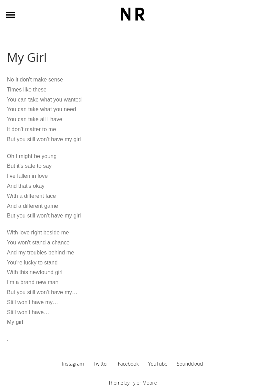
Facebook (128, 363)
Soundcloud (190, 363)
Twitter (101, 363)
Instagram (73, 363)
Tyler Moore (144, 382)
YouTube (157, 363)
